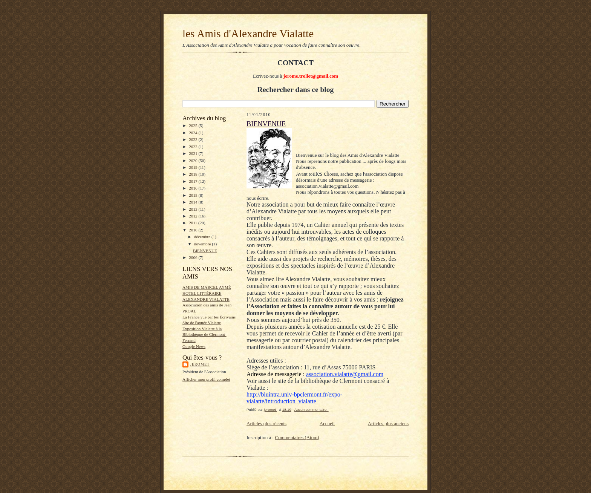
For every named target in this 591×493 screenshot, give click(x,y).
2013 (193, 209)
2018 (193, 174)
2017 (193, 181)
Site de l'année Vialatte (201, 322)
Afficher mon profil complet (206, 379)
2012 (193, 216)
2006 (193, 257)
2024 (193, 132)
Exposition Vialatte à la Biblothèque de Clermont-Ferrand (204, 334)
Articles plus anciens (388, 423)
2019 (193, 167)
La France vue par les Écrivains (209, 317)
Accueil (327, 423)
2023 (193, 139)
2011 (193, 222)
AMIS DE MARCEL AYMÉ (206, 287)
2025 (193, 125)
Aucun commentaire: (311, 409)
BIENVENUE (205, 250)
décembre (202, 236)
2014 (193, 202)
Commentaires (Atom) (297, 437)
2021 (193, 153)
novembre (203, 244)
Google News (193, 346)
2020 (193, 160)
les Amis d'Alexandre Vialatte (248, 34)
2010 (193, 230)
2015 (193, 195)
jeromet (200, 364)
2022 (193, 146)
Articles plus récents (266, 423)
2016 (193, 188)
